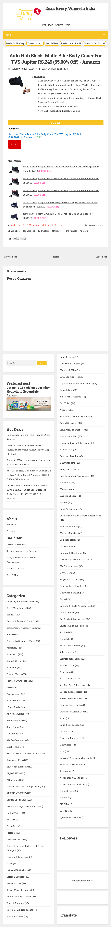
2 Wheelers (66, 572)
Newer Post (10, 256)
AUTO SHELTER (68, 678)
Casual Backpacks (17, 799)
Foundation (66, 389)
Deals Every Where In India (70, 8)
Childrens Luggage (70, 363)
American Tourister (71, 396)
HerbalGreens (67, 790)
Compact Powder (69, 455)
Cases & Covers (15, 838)
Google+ (57, 230)
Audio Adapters (15, 915)
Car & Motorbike (32, 224)
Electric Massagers (70, 658)
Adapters (65, 409)
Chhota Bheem (68, 495)
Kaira (10, 819)
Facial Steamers (69, 422)
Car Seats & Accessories (73, 618)
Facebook (29, 230)
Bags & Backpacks (70, 724)
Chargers (65, 488)
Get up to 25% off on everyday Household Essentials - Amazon (28, 391)
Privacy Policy (14, 537)
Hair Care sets (68, 462)
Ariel (63, 717)
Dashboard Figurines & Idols (22, 805)
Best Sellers (52, 43)
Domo (10, 862)
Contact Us (12, 530)
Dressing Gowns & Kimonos (75, 442)
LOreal (63, 598)
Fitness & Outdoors (17, 680)
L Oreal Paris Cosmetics (73, 784)
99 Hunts (65, 810)
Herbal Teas (13, 812)
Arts (62, 751)
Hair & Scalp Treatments (20, 909)
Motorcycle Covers (52, 224)
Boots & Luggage (16, 902)
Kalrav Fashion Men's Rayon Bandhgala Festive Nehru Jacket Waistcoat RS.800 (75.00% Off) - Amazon (29, 474)
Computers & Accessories (20, 627)
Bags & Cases (67, 356)
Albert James (67, 651)
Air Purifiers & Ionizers (73, 684)
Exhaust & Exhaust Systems (75, 416)
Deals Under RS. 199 (94, 43)
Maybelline (13, 746)
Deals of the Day (15, 567)
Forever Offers (35, 43)
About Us (11, 523)
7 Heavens (66, 770)
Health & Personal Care (20, 620)
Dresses (11, 686)
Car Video (65, 402)
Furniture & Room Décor (73, 711)
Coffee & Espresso (16, 876)
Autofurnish (14, 700)
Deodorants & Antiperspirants (23, 785)
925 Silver (65, 803)
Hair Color (66, 744)
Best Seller (12, 574)
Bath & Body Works (70, 645)
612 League (13, 733)
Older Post (101, 256)
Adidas (64, 502)
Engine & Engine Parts (72, 625)
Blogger (88, 880)
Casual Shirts (14, 660)
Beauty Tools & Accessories (75, 475)
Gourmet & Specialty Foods (21, 640)
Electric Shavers (69, 526)
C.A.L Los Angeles (69, 376)
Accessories (13, 693)
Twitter (43, 230)
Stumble (71, 230)
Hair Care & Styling (71, 592)
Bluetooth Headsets (17, 766)
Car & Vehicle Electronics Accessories (80, 515)
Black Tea (65, 482)
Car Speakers (67, 731)
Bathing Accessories (71, 691)
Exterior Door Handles (72, 585)
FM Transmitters (69, 565)
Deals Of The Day (15, 43)
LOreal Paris (14, 706)
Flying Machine (69, 532)
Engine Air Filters (70, 579)
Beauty (11, 614)
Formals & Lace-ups (17, 856)
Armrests (65, 671)
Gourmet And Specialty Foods (76, 757)
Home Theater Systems (19, 896)
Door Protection (69, 508)
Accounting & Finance (72, 777)
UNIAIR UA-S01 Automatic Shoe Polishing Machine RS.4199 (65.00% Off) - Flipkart (28, 449)
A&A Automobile (16, 713)
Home (56, 256)
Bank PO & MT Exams (72, 764)
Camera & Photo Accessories (75, 605)
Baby (9, 633)
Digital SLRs (13, 772)
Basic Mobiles (14, 719)
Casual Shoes (67, 612)
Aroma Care (66, 449)
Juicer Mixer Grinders (19, 889)
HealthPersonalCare (71, 698)
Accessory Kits (15, 759)
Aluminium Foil (69, 436)
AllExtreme (13, 779)
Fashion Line (14, 882)
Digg (84, 230)
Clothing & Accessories (19, 600)
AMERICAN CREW (16, 792)
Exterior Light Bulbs (71, 704)
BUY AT (55, 122)
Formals (11, 832)
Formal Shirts (14, 673)
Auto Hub (16, 224)
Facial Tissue (67, 665)
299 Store (65, 797)
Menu (55, 35)
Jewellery (12, 647)
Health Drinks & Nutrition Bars (24, 752)
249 (14, 144)
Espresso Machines (71, 737)
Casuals (11, 825)
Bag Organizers (68, 539)
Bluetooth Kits (68, 369)
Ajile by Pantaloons (71, 817)
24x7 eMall (66, 632)
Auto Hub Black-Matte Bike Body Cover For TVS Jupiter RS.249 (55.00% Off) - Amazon (55, 58)
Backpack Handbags (71, 552)
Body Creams (67, 469)
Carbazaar (65, 546)
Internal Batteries (17, 869)
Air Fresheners (15, 739)
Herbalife (65, 638)
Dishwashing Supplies (72, 429)
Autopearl (12, 653)
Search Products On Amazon (22, 550)
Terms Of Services (16, 543)
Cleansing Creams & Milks (74, 559)
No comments (95, 224)
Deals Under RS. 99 (71, 43)
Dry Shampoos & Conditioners (76, 383)
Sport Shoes (13, 726)
